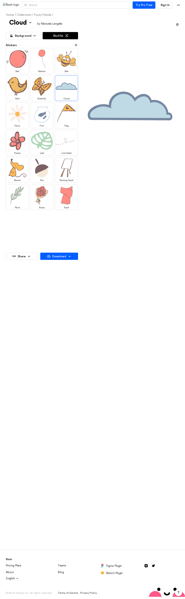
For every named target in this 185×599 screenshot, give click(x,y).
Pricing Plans (13, 565)
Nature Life (131, 421)
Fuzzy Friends (42, 14)
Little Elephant (16, 368)
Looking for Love (75, 421)
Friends (69, 474)
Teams (62, 565)
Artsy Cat (12, 315)
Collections (24, 14)
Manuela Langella (51, 23)
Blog (61, 572)
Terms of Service (68, 592)
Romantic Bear (133, 368)
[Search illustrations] (91, 5)
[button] (28, 5)
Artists (45, 5)
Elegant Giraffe (134, 315)
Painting (11, 474)
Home (10, 14)
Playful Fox (71, 368)
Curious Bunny (74, 315)
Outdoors (130, 474)
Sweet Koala (14, 421)
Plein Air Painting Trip (20, 527)
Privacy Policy (88, 592)
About (10, 572)
